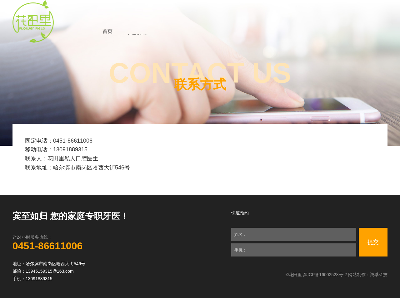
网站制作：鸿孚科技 (368, 274)
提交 (373, 242)
